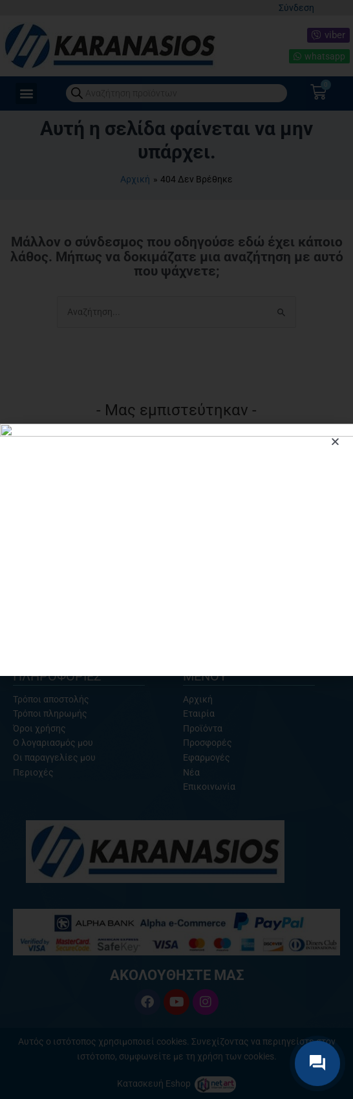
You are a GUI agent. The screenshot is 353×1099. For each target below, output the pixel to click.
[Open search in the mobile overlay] (176, 93)
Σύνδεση (296, 8)
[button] (26, 93)
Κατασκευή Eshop (155, 1083)
